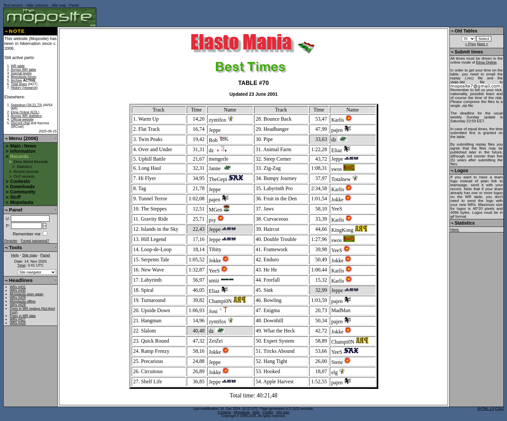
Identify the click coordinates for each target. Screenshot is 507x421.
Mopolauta (21, 202)
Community (22, 191)
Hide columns (37, 5)
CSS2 (499, 409)
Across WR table (23, 69)
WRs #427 (18, 319)
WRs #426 (18, 323)
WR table (18, 66)
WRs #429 (18, 298)
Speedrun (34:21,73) (26, 105)
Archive (16, 80)
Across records (26, 171)
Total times (19, 84)
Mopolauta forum (23, 77)
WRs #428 (18, 305)
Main (15, 146)
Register (11, 241)
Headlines (21, 280)
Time (21, 265)
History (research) (24, 88)
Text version (13, 5)
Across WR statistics (26, 116)
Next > (482, 44)
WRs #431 (18, 287)
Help (15, 255)
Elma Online (486, 62)
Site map (58, 5)
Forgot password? (35, 241)
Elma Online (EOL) (25, 112)
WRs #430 (18, 290)
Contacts (224, 412)
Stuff (15, 197)
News (30, 146)
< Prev (470, 44)
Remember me (27, 233)
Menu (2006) (23, 138)
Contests (20, 181)
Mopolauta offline (23, 301)
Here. (455, 229)
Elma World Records (30, 162)
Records (19, 156)
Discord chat (20, 123)
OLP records (23, 176)
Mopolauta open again (27, 294)
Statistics (24, 167)
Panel (74, 5)
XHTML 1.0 (485, 409)
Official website (22, 119)
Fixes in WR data (23, 316)
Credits (267, 412)
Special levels (21, 73)
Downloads (22, 186)
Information (22, 151)
